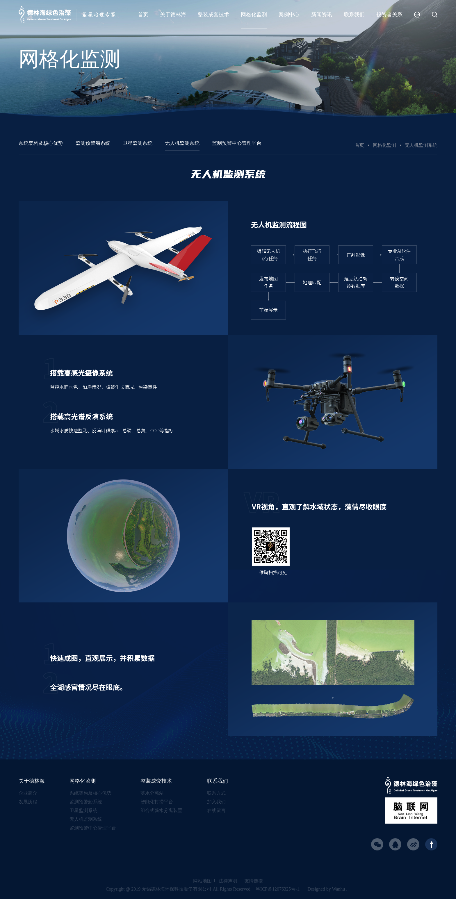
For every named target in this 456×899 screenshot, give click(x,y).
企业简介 (28, 793)
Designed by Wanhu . (327, 888)
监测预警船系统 (86, 801)
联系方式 (216, 793)
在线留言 (216, 810)
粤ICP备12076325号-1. (278, 888)
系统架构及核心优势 (90, 793)
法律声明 (228, 880)
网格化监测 (384, 145)
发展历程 (28, 801)
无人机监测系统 (86, 819)
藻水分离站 (152, 793)
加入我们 (216, 801)
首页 (359, 145)
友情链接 (253, 880)
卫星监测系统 (83, 810)
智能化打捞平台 (156, 801)
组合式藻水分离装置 (161, 810)
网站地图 (202, 880)
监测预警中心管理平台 (93, 827)
